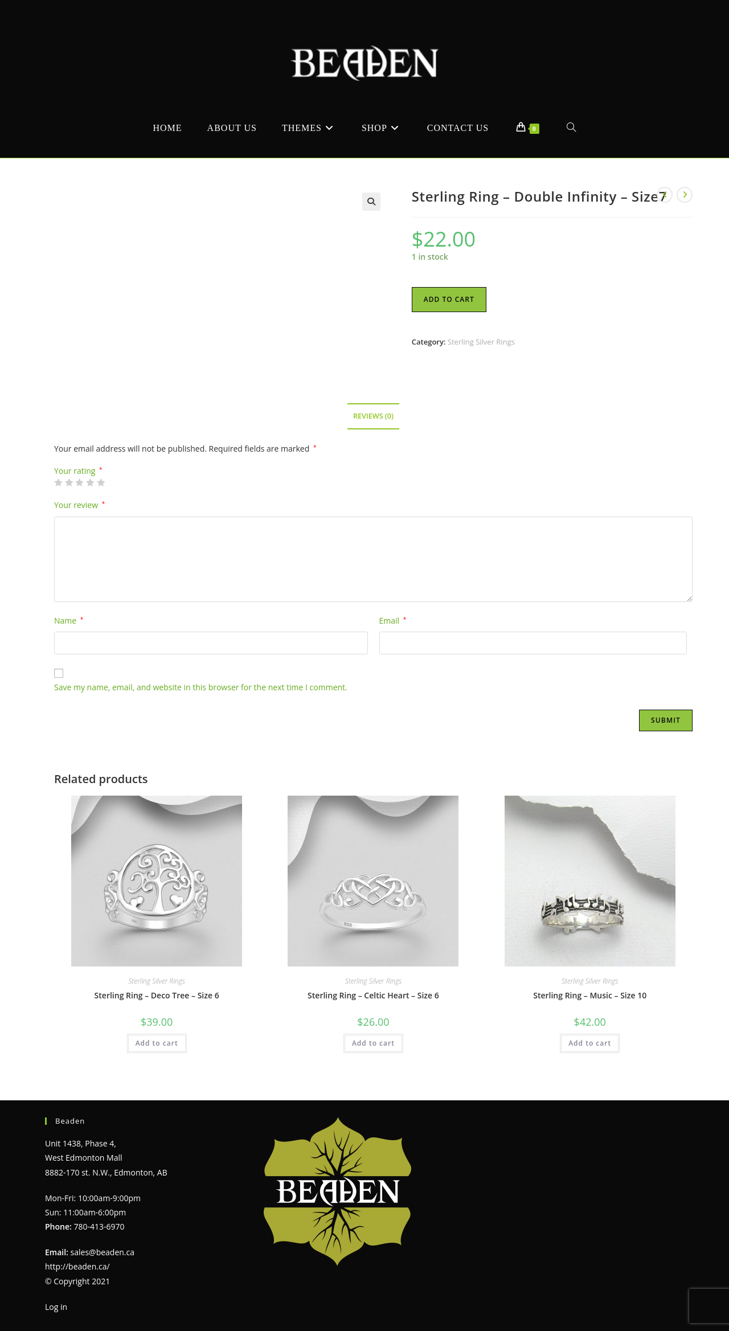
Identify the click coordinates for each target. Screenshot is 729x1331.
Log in (56, 1306)
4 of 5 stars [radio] (90, 482)
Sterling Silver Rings (481, 342)
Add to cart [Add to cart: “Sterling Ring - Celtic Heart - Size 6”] (373, 1043)
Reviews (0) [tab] (373, 416)
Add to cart (449, 299)
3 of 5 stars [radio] (79, 482)
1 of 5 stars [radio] (58, 482)
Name (68, 620)
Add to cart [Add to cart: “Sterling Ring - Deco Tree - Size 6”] (157, 1043)
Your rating (78, 471)
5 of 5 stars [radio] (101, 482)
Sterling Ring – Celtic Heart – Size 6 (373, 995)
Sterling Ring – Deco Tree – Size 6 (157, 995)
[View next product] (685, 195)
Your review (79, 504)
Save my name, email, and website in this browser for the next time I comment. (200, 687)
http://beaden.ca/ (77, 1266)
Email (393, 620)
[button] (371, 202)
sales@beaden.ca (102, 1252)
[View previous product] (665, 195)
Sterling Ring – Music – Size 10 (589, 995)
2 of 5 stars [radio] (69, 482)
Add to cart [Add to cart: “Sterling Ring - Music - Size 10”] (589, 1043)
